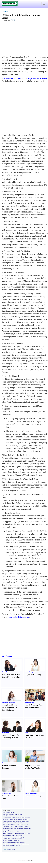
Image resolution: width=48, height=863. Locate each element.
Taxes (3, 763)
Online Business (29, 702)
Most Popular (7, 656)
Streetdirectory (21, 860)
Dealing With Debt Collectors (17, 842)
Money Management (31, 672)
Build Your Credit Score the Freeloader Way (13, 816)
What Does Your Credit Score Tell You (12, 814)
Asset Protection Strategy (9, 812)
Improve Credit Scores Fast (18, 617)
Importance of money (33, 674)
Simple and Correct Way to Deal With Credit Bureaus (16, 844)
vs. (32, 735)
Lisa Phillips (7, 20)
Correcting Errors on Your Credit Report (12, 835)
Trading (27, 763)
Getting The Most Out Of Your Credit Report (14, 823)
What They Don (14, 826)
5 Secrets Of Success (17, 831)
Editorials (5, 11)
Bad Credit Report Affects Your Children (13, 824)
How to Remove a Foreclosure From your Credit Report (16, 833)
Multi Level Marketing (8, 702)
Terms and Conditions (28, 860)
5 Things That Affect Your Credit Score (12, 838)
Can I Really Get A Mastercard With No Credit (14, 830)
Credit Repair (6, 826)
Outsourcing (5, 732)
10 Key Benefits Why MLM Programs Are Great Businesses (9, 707)
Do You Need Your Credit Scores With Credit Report (15, 819)
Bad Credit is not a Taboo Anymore (11, 845)
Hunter (27, 735)
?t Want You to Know (24, 826)
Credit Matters (6, 672)
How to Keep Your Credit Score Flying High (13, 837)
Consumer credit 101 (8, 828)
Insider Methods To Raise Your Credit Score (13, 821)
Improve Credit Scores (37, 78)
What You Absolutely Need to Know (22, 828)
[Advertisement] (19, 39)
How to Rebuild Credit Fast (13, 78)
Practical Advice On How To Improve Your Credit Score (16, 817)
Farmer (36, 735)
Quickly (27, 821)
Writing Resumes (6, 793)
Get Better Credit (7, 831)
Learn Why (26, 824)
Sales (26, 732)
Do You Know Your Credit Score (11, 840)
